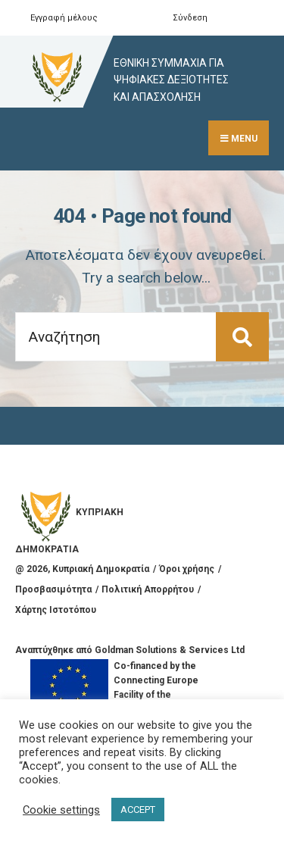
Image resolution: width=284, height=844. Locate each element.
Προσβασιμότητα (53, 589)
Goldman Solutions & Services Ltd (170, 650)
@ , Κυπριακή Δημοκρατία (82, 569)
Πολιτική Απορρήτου (147, 589)
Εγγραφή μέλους (64, 18)
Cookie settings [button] (61, 810)
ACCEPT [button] (137, 809)
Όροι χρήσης (186, 569)
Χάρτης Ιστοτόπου (55, 610)
